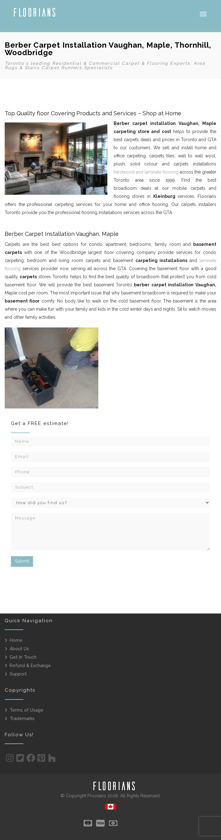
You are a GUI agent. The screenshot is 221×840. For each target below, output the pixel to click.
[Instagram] (10, 759)
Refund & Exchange (30, 665)
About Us (19, 648)
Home (16, 640)
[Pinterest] (41, 759)
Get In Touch (23, 657)
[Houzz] (52, 759)
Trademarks (22, 718)
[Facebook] (31, 759)
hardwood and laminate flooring (146, 171)
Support (18, 673)
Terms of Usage (26, 710)
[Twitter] (20, 759)
